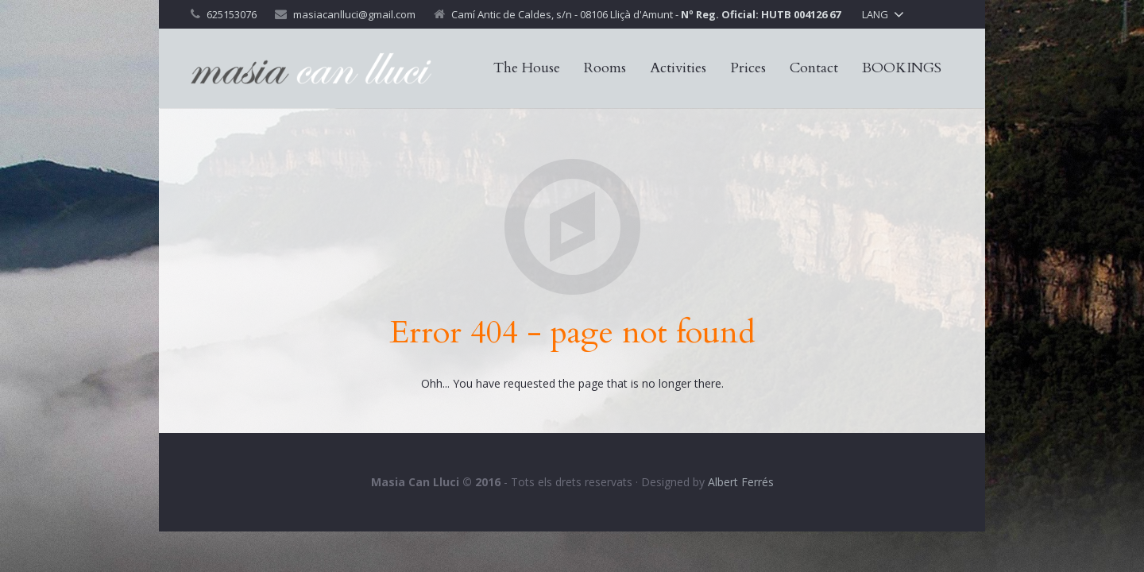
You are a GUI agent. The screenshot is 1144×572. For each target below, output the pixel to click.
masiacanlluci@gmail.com (354, 14)
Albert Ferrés (741, 481)
